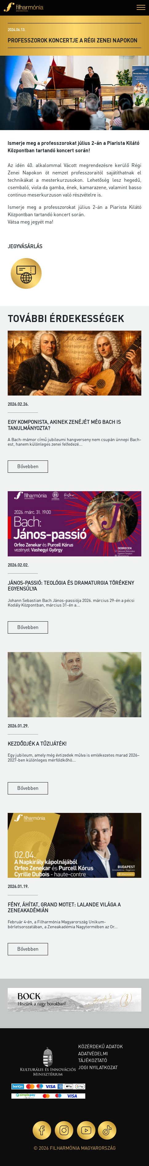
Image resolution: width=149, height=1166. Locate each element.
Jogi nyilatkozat (98, 1067)
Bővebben (27, 466)
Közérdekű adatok (100, 1046)
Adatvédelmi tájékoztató (93, 1057)
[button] (141, 8)
